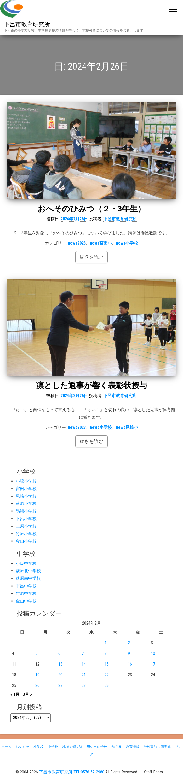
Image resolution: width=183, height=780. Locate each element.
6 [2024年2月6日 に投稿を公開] (59, 653)
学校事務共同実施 (157, 747)
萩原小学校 (26, 503)
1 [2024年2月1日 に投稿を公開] (106, 642)
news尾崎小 (127, 427)
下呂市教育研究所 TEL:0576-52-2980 (71, 772)
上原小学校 (26, 526)
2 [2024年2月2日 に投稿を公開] (129, 642)
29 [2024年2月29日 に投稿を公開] (107, 685)
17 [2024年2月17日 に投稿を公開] (153, 664)
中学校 (53, 747)
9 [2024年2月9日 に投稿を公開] (129, 653)
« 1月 (15, 694)
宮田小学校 (26, 488)
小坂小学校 (26, 481)
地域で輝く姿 (72, 747)
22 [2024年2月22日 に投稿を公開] (107, 674)
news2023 (77, 243)
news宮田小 (101, 243)
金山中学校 (26, 601)
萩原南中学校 (28, 578)
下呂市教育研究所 (27, 24)
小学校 (38, 747)
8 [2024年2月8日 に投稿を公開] (106, 653)
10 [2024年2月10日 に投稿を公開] (153, 653)
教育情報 (132, 747)
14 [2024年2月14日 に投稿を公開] (84, 664)
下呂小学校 (26, 518)
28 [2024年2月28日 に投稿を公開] (84, 685)
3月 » (27, 694)
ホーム (6, 747)
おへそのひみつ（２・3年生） (91, 208)
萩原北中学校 (28, 570)
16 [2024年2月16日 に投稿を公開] (130, 664)
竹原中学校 (26, 593)
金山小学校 (26, 541)
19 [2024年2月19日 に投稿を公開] (37, 674)
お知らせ (22, 747)
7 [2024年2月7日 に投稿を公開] (83, 653)
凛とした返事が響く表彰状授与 (91, 385)
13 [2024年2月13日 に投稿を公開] (60, 664)
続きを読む (91, 257)
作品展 (116, 747)
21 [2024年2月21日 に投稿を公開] (84, 674)
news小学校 (127, 243)
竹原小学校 (26, 533)
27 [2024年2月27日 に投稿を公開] (60, 685)
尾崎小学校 (26, 496)
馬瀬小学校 (26, 511)
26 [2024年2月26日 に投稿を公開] (37, 685)
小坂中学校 (26, 563)
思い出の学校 (97, 747)
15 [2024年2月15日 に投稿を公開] (107, 664)
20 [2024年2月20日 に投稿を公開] (60, 674)
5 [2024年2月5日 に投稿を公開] (36, 653)
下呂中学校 (26, 585)
